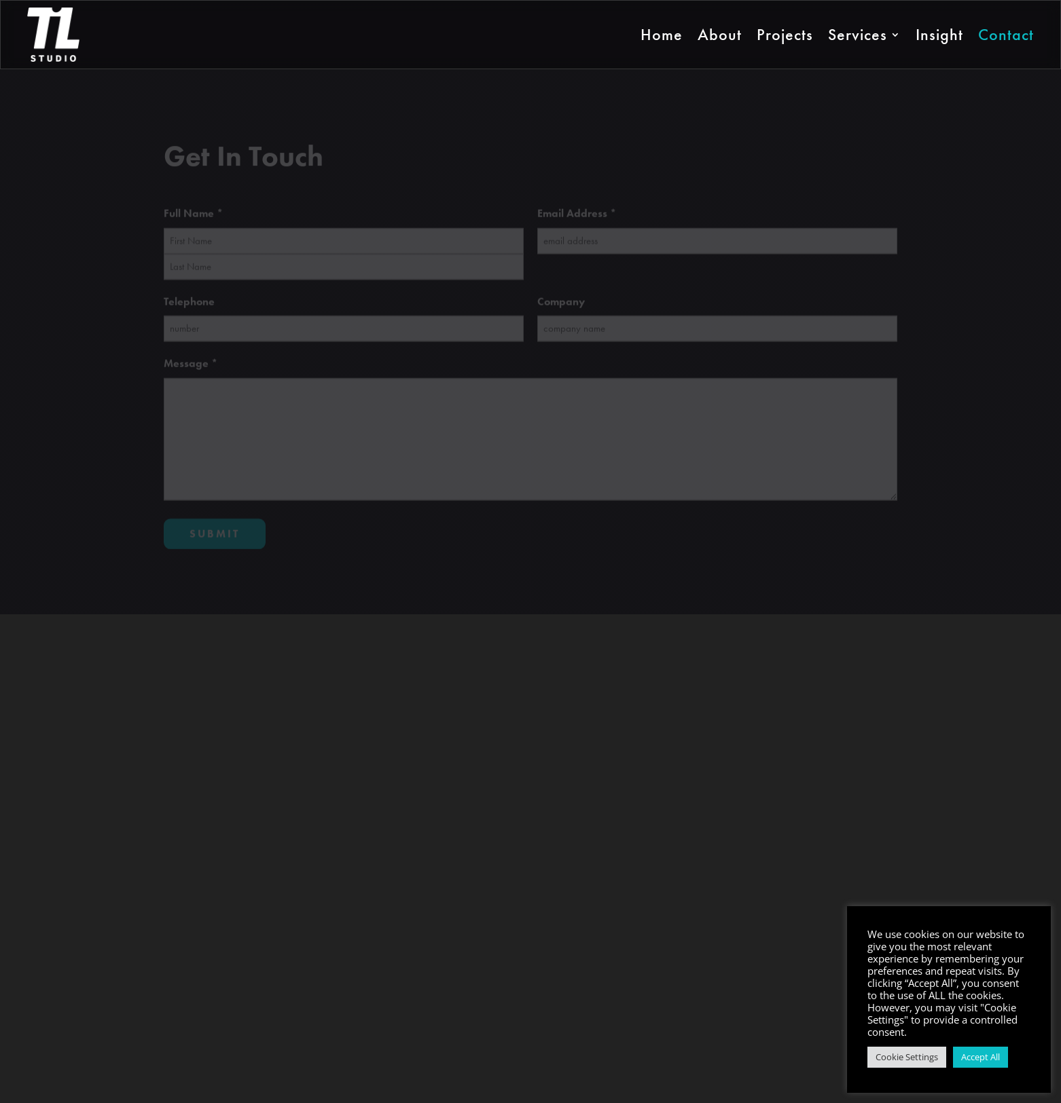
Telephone (189, 304)
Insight (939, 34)
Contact (1006, 34)
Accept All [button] (980, 1057)
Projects (785, 34)
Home (662, 34)
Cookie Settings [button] (907, 1057)
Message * (190, 367)
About (720, 34)
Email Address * (576, 217)
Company (561, 304)
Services (857, 34)
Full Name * (193, 217)
